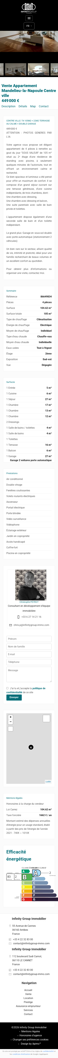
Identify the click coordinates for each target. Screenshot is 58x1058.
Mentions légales (30, 1031)
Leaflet (48, 782)
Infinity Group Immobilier (29, 919)
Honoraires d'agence (30, 1035)
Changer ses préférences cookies (30, 1039)
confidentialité (48, 1051)
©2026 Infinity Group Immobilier (29, 1027)
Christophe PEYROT (29, 602)
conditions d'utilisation (21, 1054)
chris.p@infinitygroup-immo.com (31, 625)
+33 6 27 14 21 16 (31, 616)
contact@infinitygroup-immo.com (31, 943)
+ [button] (11, 717)
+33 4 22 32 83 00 (23, 939)
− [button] (11, 722)
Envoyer (14, 697)
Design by (30, 1043)
